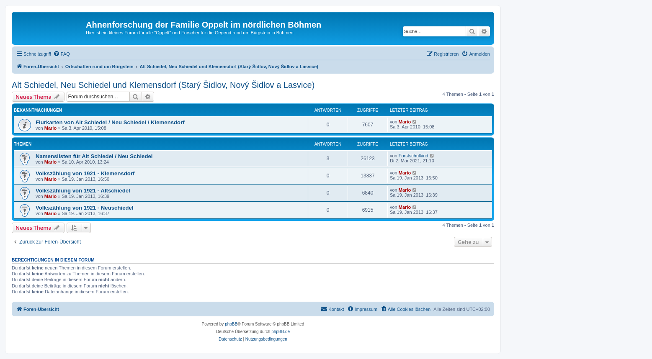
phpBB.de (280, 331)
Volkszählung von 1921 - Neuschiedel (85, 208)
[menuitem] (61, 54)
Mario (50, 128)
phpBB (231, 324)
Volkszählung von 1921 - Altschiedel (83, 190)
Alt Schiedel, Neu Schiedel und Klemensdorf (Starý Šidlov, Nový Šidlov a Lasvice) (163, 85)
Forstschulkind (413, 155)
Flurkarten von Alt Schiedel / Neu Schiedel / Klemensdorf (110, 122)
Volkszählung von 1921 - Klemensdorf (85, 173)
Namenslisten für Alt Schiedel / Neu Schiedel (94, 156)
